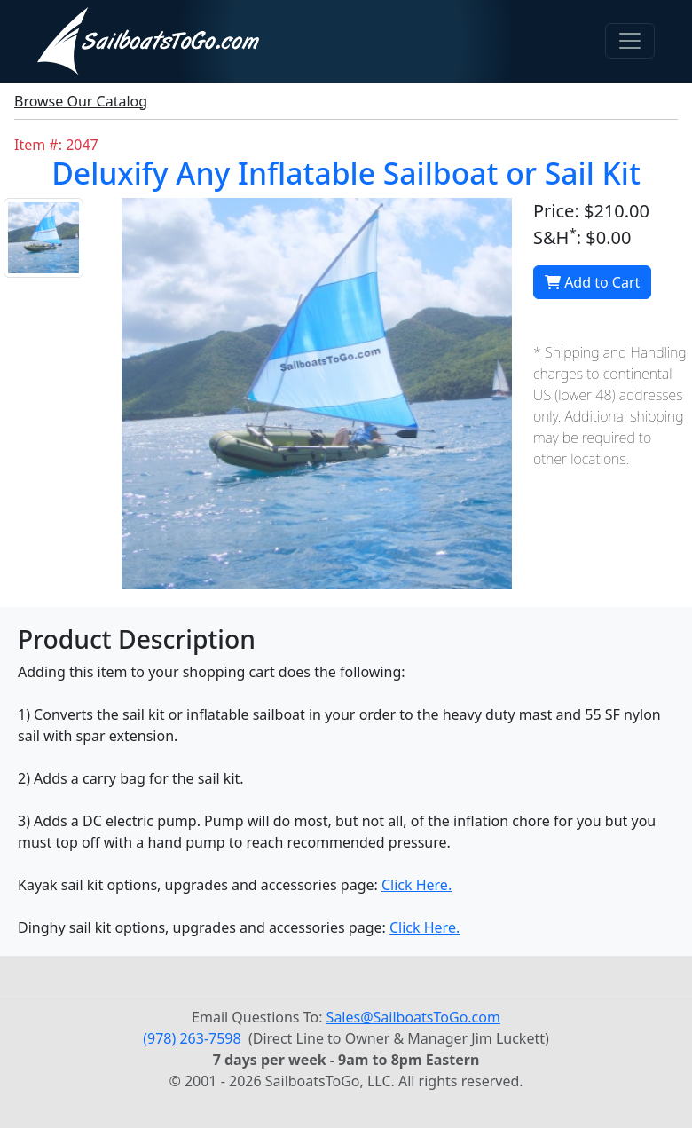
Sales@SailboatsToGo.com (413, 1017)
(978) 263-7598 (191, 1038)
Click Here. (416, 885)
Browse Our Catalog (80, 101)
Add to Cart (592, 282)
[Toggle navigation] (630, 41)
